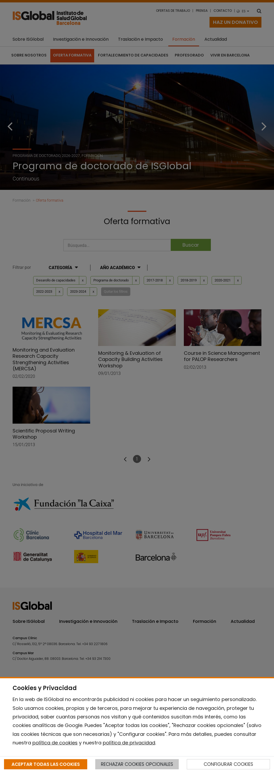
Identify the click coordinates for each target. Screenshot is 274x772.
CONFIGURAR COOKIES (228, 764)
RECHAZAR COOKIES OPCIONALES (137, 764)
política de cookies (55, 742)
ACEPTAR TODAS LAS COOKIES (46, 764)
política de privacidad (129, 742)
